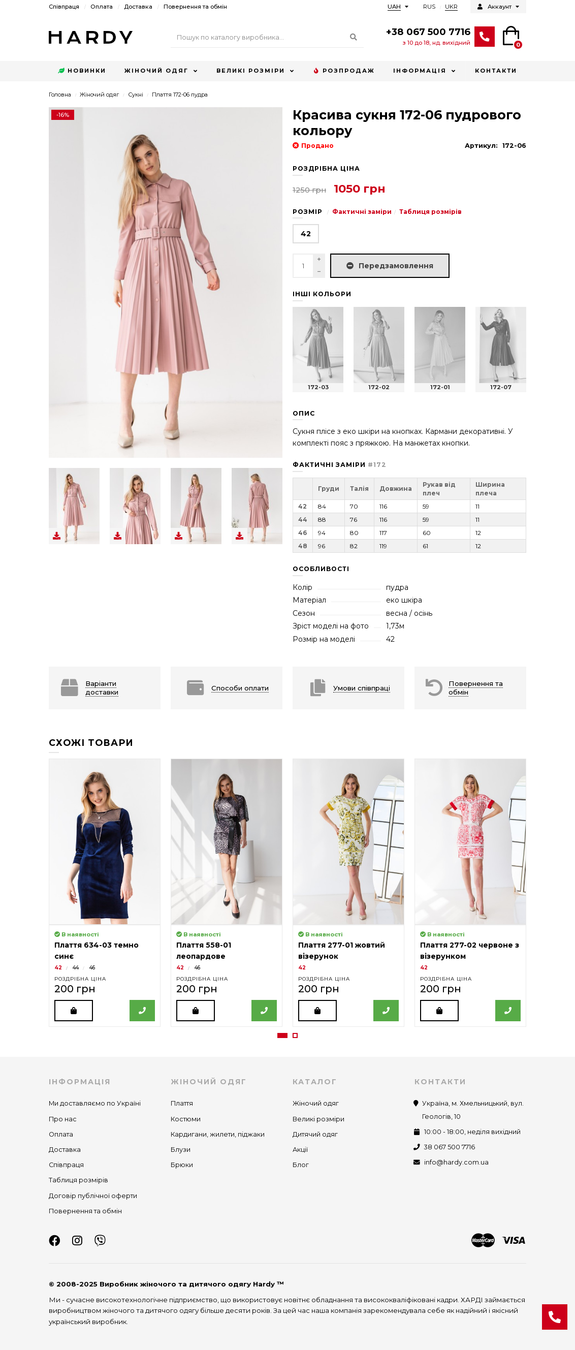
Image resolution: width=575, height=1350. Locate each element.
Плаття (182, 1103)
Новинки (82, 71)
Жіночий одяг (156, 70)
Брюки (182, 1165)
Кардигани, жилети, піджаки (218, 1134)
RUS (429, 6)
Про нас (63, 1119)
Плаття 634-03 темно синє (96, 950)
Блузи (180, 1149)
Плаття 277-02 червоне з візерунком (469, 950)
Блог (301, 1165)
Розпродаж (344, 71)
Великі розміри (250, 70)
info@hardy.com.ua (456, 1162)
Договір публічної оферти (93, 1196)
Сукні (135, 94)
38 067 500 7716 (449, 1147)
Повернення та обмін (195, 6)
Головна (60, 94)
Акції (300, 1149)
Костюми (186, 1119)
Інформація (419, 70)
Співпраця (64, 6)
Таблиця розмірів (430, 211)
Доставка (138, 6)
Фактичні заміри (362, 211)
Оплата (101, 6)
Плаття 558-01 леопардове (203, 950)
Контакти (496, 70)
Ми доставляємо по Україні (95, 1103)
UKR (451, 6)
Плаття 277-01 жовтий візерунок (341, 950)
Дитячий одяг (315, 1134)
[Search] (267, 37)
